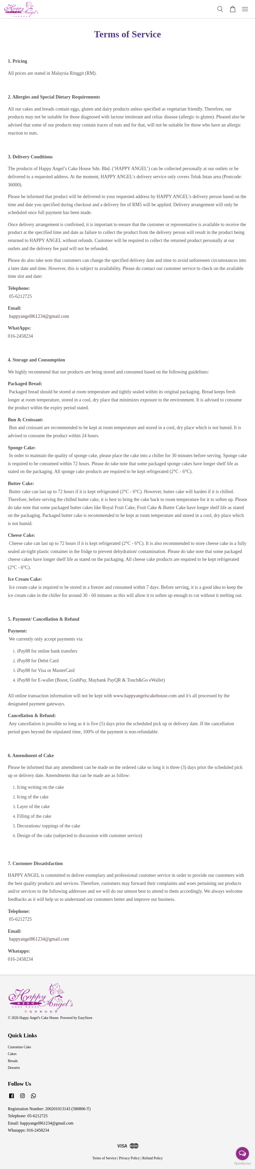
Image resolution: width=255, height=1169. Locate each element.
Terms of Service (104, 1158)
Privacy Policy (129, 1158)
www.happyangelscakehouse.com (145, 695)
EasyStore (85, 1018)
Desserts (14, 1068)
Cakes (12, 1054)
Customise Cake (19, 1047)
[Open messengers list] (242, 1153)
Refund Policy (152, 1158)
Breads (13, 1061)
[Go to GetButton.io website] (242, 1163)
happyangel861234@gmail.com (39, 316)
